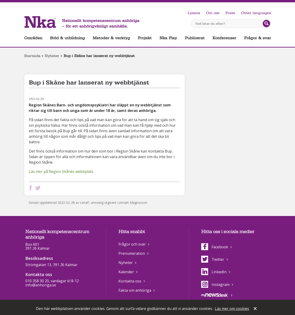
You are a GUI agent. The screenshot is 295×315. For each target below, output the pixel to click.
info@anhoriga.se (40, 285)
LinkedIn (214, 271)
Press (230, 13)
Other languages (256, 13)
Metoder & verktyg (111, 38)
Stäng (255, 309)
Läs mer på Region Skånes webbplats (61, 171)
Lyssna (194, 13)
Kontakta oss (129, 281)
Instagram (215, 284)
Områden (33, 38)
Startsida (32, 56)
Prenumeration (131, 253)
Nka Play (168, 38)
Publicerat (195, 38)
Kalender (126, 271)
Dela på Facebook (31, 188)
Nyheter (52, 56)
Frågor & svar (257, 38)
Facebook (214, 246)
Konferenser (224, 38)
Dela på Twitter (38, 188)
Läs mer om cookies (232, 308)
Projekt (145, 38)
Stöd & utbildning (67, 38)
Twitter (212, 259)
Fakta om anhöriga (134, 290)
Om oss (212, 13)
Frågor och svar (132, 244)
